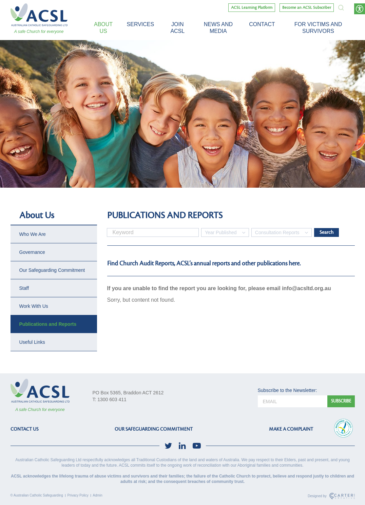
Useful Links (32, 342)
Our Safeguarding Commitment (52, 270)
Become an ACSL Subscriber (306, 7)
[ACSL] (39, 14)
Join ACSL (177, 27)
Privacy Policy (78, 495)
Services (140, 24)
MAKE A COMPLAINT (291, 429)
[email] (292, 401)
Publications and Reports (48, 324)
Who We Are (32, 234)
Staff (24, 288)
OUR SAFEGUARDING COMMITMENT (154, 429)
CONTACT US (24, 429)
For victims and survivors (318, 27)
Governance (32, 252)
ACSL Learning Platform (251, 7)
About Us (103, 27)
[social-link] (168, 446)
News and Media (218, 27)
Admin (97, 495)
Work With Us (33, 306)
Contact (262, 24)
